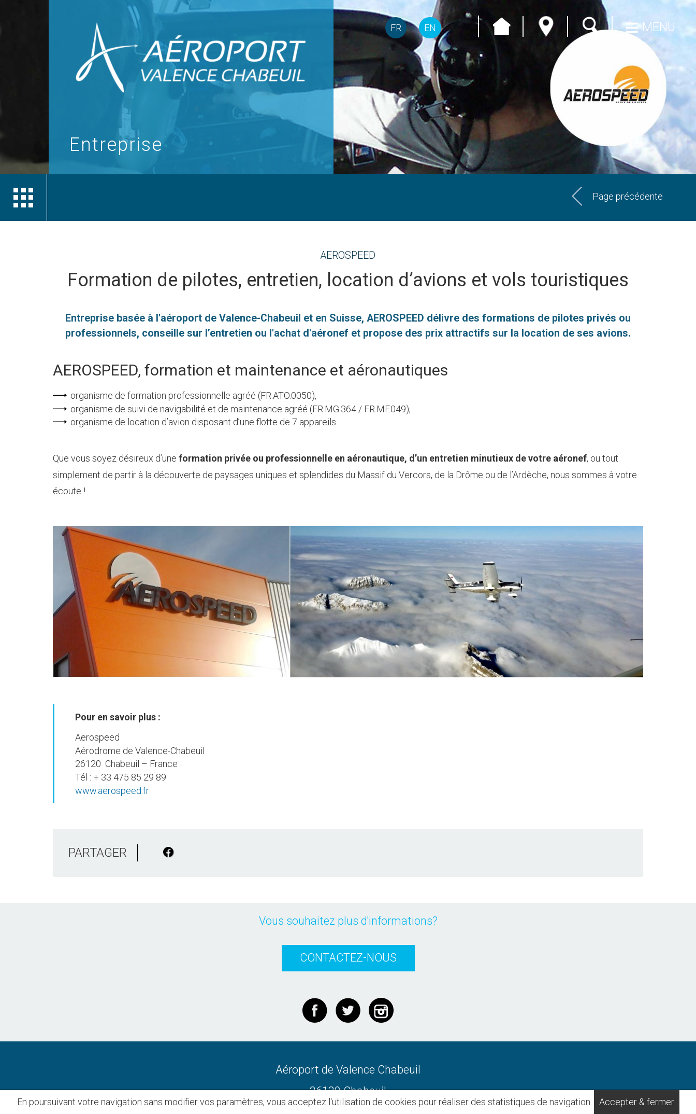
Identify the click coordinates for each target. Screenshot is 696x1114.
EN (430, 27)
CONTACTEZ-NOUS (348, 957)
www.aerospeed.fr (112, 790)
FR (395, 27)
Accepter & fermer (636, 1101)
